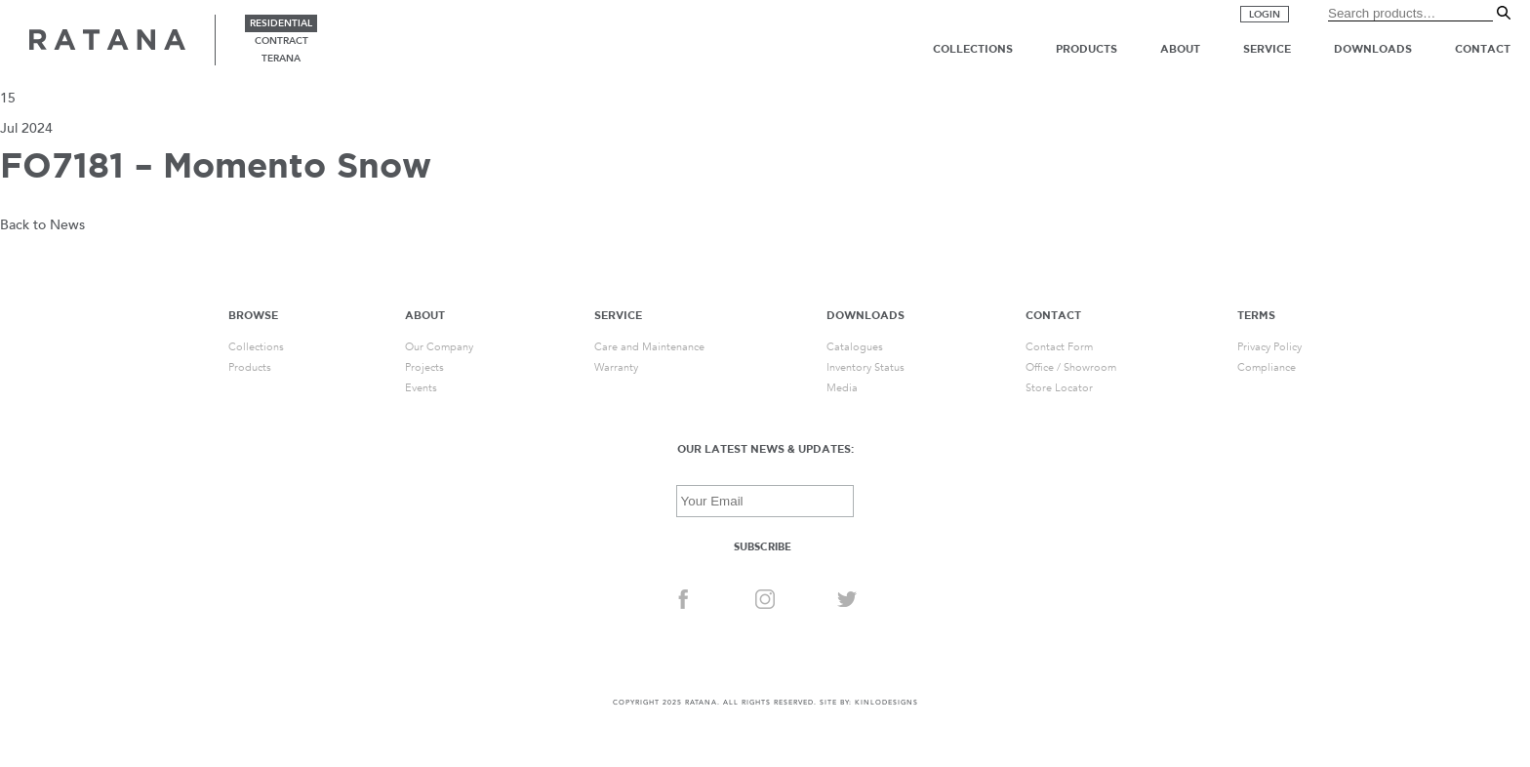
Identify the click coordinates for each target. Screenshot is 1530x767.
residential (281, 23)
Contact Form (1059, 347)
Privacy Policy (1269, 347)
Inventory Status (865, 367)
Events (421, 388)
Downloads (1373, 49)
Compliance (1266, 367)
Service (1267, 49)
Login (1264, 14)
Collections (973, 49)
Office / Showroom (1071, 367)
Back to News (42, 225)
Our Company (439, 347)
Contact (1482, 49)
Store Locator (1059, 388)
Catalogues (854, 347)
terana (281, 58)
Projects (424, 367)
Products (1086, 49)
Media (842, 388)
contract (281, 41)
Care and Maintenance (649, 347)
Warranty (616, 367)
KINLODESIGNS (886, 702)
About (1180, 49)
